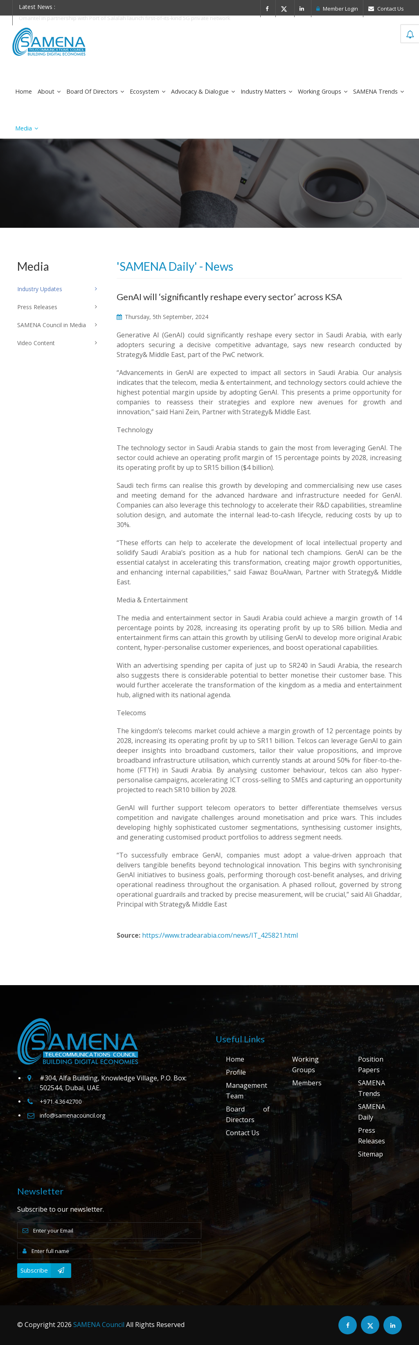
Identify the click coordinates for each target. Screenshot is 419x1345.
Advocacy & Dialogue (203, 91)
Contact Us (386, 8)
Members (307, 1082)
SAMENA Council (98, 1324)
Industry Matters (266, 91)
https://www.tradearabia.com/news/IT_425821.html (220, 935)
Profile (236, 1072)
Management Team (246, 1090)
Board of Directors (95, 91)
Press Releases (371, 1135)
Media (26, 128)
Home (23, 91)
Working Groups (322, 91)
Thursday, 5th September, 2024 (162, 317)
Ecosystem (147, 91)
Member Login (337, 8)
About (49, 91)
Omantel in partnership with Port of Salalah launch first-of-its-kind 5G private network (124, 18)
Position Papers (370, 1064)
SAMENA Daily (371, 1112)
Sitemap (370, 1154)
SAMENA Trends (378, 91)
